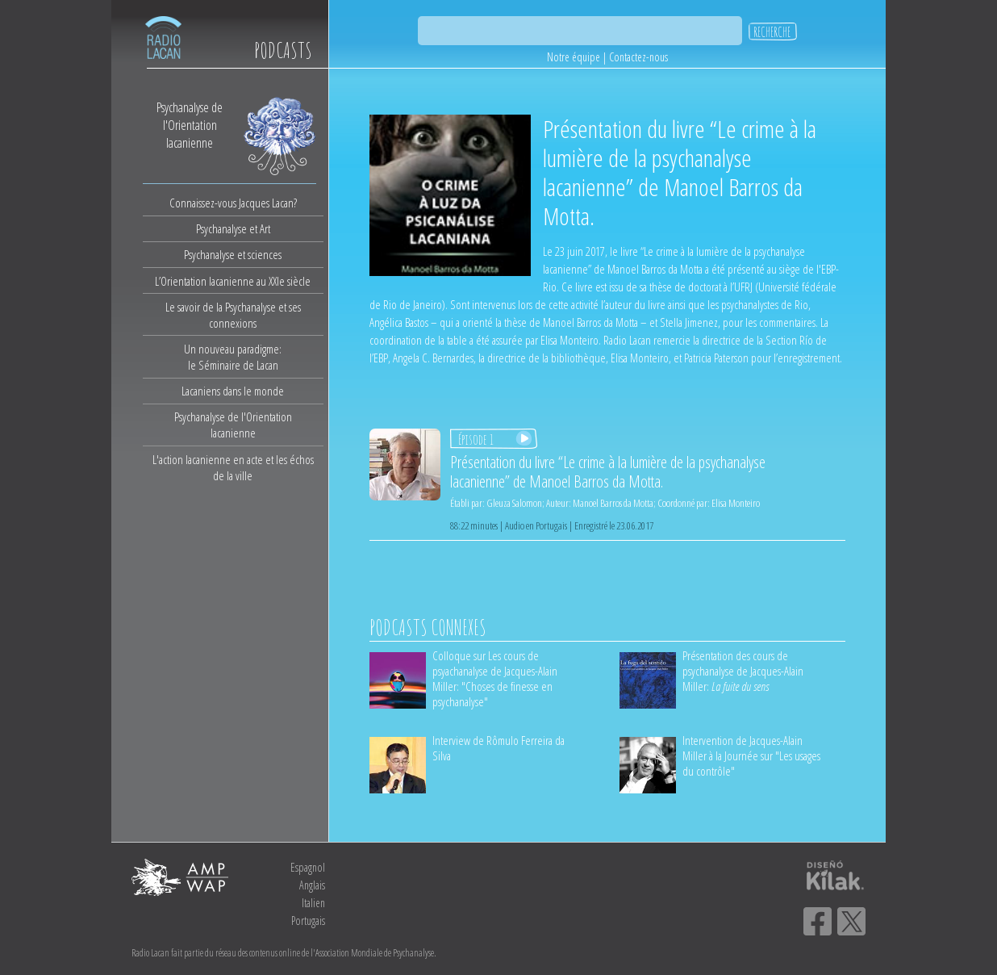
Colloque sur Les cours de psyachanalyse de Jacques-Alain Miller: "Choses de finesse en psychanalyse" (494, 678)
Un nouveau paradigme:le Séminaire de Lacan (233, 357)
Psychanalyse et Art (233, 228)
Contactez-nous (638, 57)
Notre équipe (573, 57)
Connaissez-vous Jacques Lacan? (233, 203)
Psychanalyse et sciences (233, 254)
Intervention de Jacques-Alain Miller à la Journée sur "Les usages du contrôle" (751, 755)
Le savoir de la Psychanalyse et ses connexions (233, 315)
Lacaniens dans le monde (232, 391)
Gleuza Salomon (514, 503)
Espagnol (307, 867)
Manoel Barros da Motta (613, 503)
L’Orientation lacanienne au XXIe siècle (233, 281)
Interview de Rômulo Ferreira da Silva (498, 748)
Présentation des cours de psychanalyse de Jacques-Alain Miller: (742, 670)
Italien (313, 902)
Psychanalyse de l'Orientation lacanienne (233, 424)
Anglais (312, 885)
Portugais (308, 920)
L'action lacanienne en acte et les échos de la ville (233, 467)
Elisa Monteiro (735, 503)
